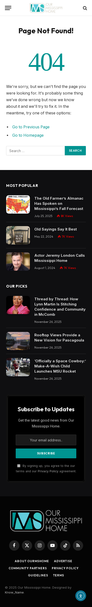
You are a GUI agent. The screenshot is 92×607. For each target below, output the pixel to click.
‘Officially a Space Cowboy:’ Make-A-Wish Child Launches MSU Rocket (60, 366)
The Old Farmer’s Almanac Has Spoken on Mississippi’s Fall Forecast (58, 203)
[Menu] (8, 7)
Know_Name (14, 592)
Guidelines (38, 575)
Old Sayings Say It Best (55, 229)
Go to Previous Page (31, 127)
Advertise (63, 561)
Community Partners (28, 568)
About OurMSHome (32, 561)
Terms (58, 575)
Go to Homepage (28, 135)
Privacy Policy (48, 471)
